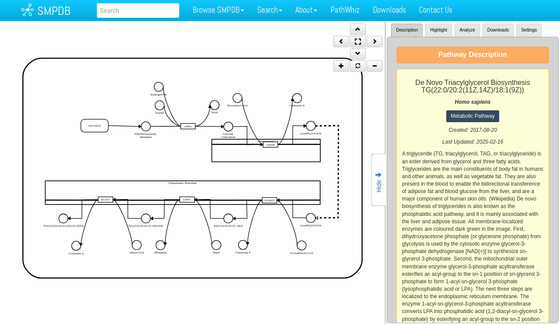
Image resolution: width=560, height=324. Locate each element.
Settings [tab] (529, 30)
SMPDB (53, 10)
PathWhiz (345, 9)
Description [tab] (407, 30)
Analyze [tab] (467, 30)
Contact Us (435, 9)
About (306, 9)
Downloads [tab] (498, 30)
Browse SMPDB (218, 9)
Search (269, 9)
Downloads (389, 9)
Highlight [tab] (438, 30)
